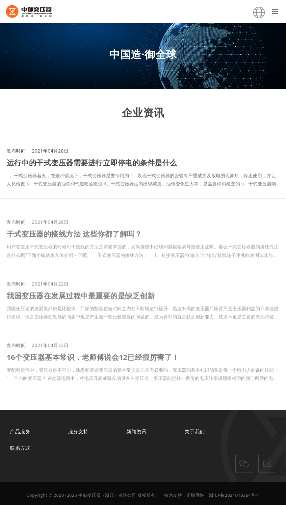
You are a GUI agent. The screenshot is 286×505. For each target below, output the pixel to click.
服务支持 (78, 431)
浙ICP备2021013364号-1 (234, 495)
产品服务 (20, 431)
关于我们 (195, 431)
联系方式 (20, 448)
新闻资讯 (136, 431)
